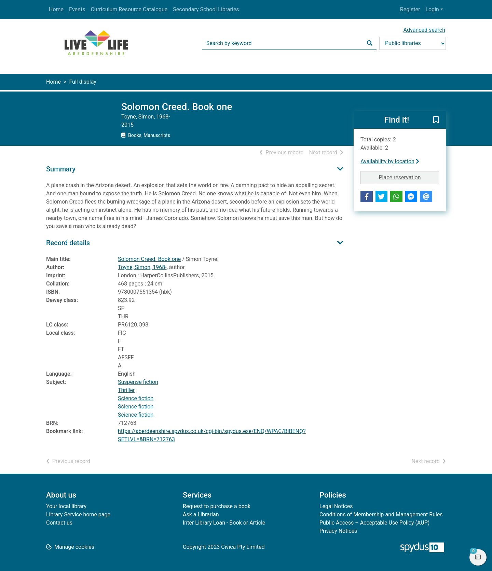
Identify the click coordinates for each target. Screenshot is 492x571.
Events (77, 9)
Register (410, 9)
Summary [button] (61, 169)
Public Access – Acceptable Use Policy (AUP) (374, 522)
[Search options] (412, 43)
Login (432, 9)
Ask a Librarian (201, 514)
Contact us (59, 522)
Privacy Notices (338, 531)
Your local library (66, 506)
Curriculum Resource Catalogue (129, 9)
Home (56, 9)
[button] (436, 120)
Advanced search (424, 30)
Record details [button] (68, 243)
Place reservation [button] (409, 177)
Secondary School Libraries (206, 9)
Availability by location (389, 161)
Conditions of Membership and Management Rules (381, 514)
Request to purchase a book (216, 506)
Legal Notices (336, 506)
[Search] (370, 43)
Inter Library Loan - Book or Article (224, 522)
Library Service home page (78, 514)
